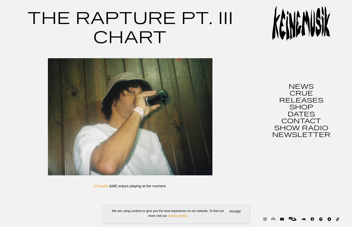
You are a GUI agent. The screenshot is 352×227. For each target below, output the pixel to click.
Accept (235, 211)
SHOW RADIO (301, 128)
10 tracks (101, 186)
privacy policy (177, 216)
